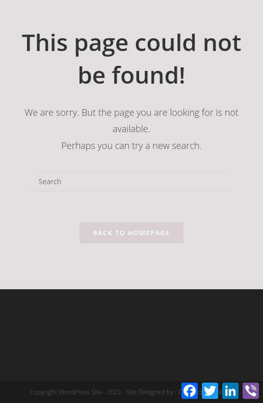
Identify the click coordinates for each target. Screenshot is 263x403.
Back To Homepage (131, 232)
